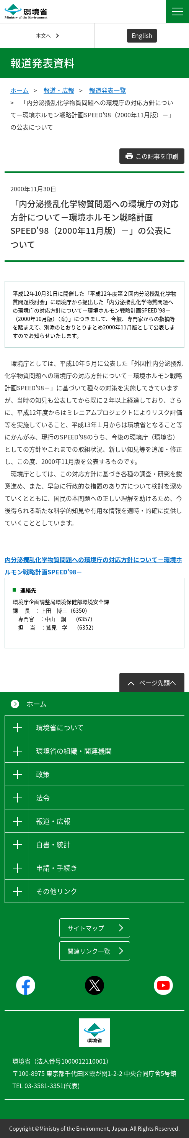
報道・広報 (59, 90)
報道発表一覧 (107, 90)
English (142, 35)
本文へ (43, 35)
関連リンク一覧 (88, 950)
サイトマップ (85, 927)
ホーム (19, 90)
